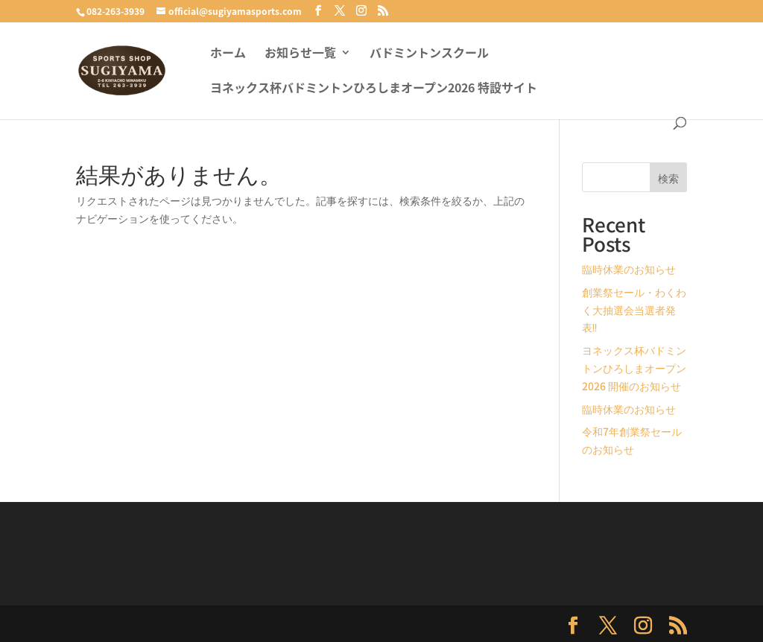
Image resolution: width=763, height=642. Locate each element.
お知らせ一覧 (300, 54)
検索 (668, 178)
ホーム (228, 54)
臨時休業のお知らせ (629, 268)
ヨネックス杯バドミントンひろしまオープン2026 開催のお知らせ (634, 368)
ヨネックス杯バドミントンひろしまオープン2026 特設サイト (373, 89)
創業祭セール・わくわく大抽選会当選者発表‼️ (634, 310)
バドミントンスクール (429, 54)
